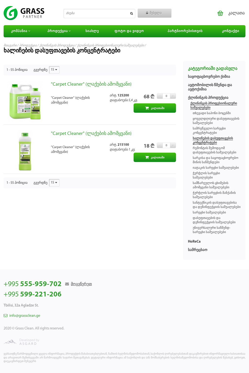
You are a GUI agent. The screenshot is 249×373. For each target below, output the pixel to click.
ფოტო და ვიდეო (129, 31)
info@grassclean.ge (22, 316)
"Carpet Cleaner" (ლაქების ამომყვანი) (91, 84)
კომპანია (21, 31)
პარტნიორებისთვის (185, 31)
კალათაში (154, 108)
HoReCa (194, 242)
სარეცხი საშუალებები (209, 212)
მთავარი (10, 45)
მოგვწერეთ (81, 284)
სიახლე (92, 31)
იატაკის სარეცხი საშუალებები (216, 167)
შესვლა (154, 13)
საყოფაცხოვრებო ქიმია (209, 77)
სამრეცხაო (197, 250)
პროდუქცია (59, 31)
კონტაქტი (230, 31)
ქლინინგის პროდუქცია (57, 45)
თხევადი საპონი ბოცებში (212, 113)
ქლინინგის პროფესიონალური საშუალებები (110, 45)
